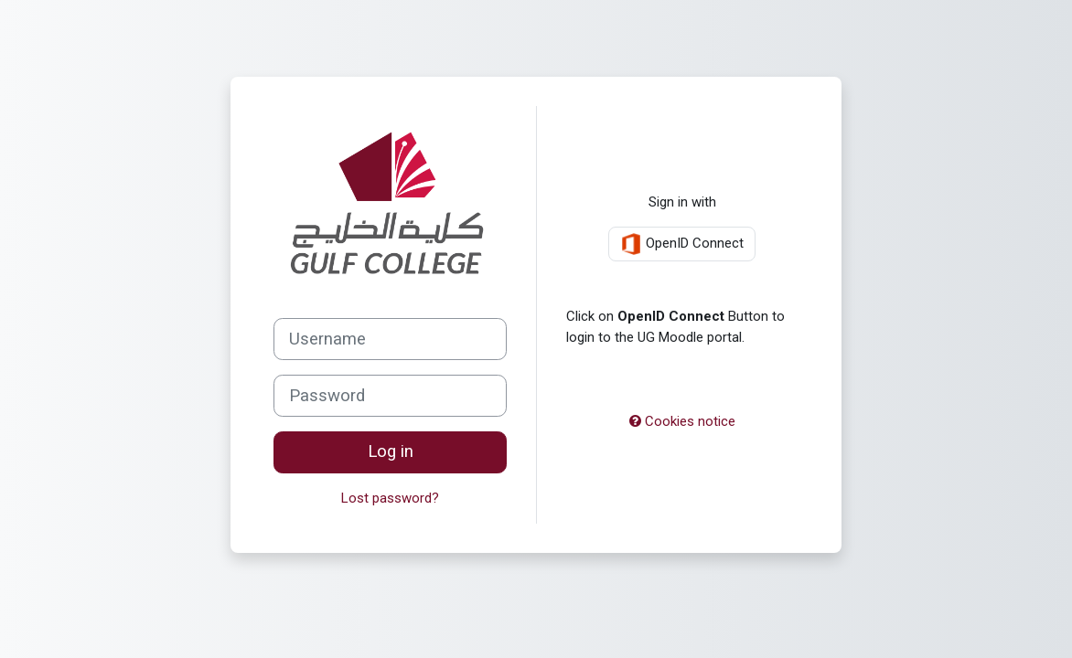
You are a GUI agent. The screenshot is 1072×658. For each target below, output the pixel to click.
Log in (390, 451)
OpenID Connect (682, 244)
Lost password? (390, 498)
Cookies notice (682, 421)
